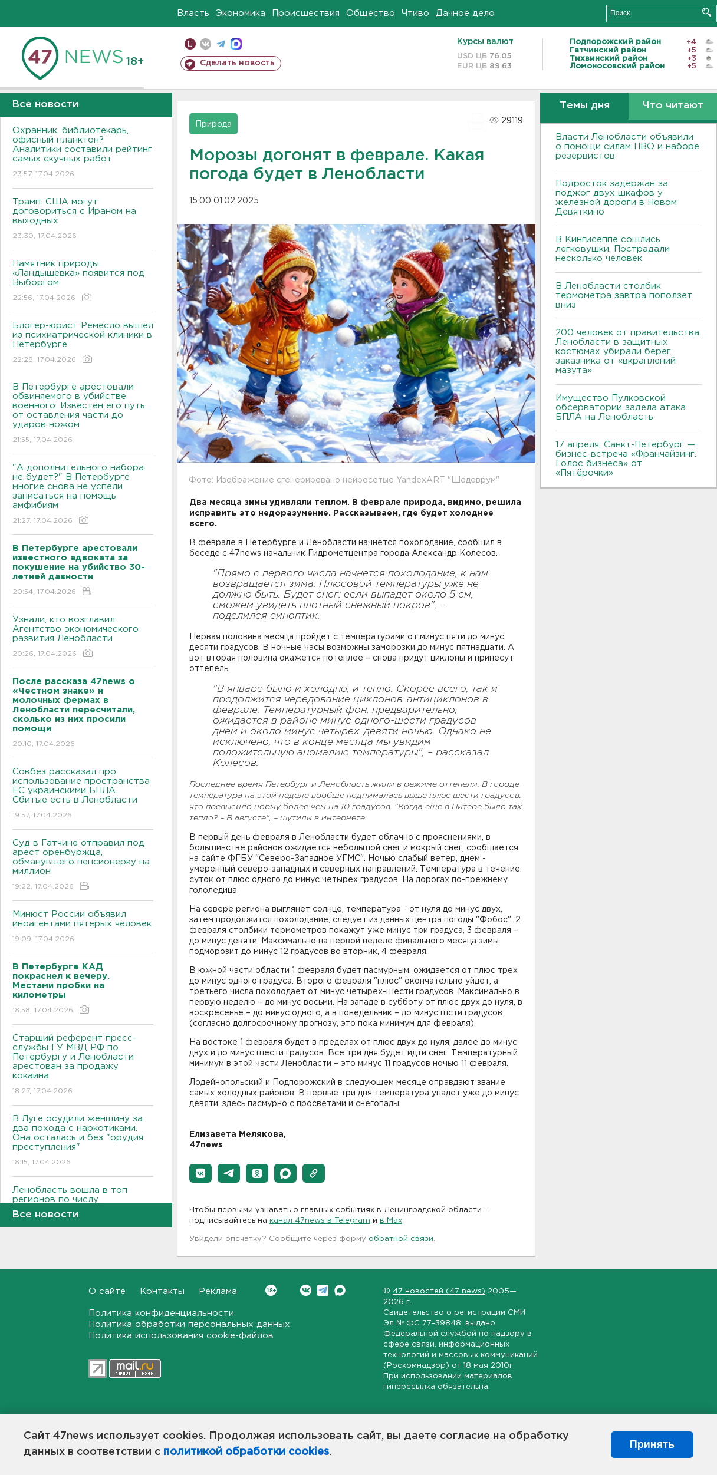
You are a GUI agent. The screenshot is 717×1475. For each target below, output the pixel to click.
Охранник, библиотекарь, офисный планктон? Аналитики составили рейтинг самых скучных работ (82, 153)
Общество (370, 13)
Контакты (162, 1291)
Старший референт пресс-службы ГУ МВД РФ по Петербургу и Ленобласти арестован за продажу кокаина (82, 1065)
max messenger (236, 44)
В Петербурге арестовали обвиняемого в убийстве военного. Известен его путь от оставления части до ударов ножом (82, 414)
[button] (200, 1173)
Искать (706, 12)
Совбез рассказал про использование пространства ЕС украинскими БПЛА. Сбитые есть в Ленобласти (82, 794)
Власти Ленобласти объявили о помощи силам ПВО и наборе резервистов (627, 146)
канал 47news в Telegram (319, 1220)
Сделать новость (237, 63)
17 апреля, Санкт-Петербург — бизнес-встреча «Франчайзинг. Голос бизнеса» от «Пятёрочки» (625, 459)
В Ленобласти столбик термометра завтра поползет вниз (623, 295)
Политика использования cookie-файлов (181, 1335)
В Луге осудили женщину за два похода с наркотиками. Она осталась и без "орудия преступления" (82, 1141)
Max (340, 1290)
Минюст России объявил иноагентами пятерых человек (82, 927)
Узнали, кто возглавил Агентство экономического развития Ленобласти (82, 637)
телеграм (220, 44)
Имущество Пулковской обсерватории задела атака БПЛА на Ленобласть (620, 407)
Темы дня (585, 105)
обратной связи (401, 1239)
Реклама (218, 1291)
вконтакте (205, 44)
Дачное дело (465, 13)
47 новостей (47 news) (439, 1291)
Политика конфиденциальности (161, 1313)
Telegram (322, 1290)
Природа (213, 124)
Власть (193, 13)
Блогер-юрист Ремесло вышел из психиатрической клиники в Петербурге (82, 343)
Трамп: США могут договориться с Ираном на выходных (82, 219)
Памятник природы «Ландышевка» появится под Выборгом (82, 281)
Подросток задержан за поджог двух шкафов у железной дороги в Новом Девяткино (616, 198)
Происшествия (306, 13)
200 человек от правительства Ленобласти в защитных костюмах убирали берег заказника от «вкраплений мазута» (627, 351)
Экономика (240, 13)
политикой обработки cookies (246, 1452)
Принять (652, 1444)
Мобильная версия (190, 44)
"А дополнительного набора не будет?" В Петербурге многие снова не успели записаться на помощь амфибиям (82, 495)
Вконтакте (271, 1290)
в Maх (391, 1220)
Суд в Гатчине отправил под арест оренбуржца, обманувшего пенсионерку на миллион (82, 865)
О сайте (107, 1291)
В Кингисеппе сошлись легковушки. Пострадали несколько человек (612, 249)
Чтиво (415, 13)
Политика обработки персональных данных (189, 1324)
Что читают (673, 105)
